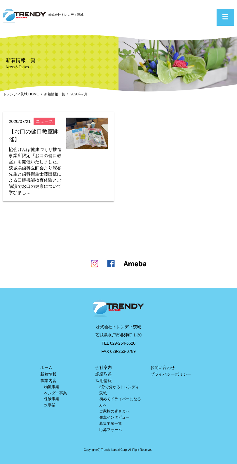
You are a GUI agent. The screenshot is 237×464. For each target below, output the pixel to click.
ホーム (46, 367)
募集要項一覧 (110, 423)
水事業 (49, 405)
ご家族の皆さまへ (114, 411)
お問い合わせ (162, 367)
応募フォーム (110, 429)
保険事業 (51, 399)
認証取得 (103, 374)
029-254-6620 (122, 343)
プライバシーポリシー (170, 374)
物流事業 (51, 387)
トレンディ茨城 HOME (21, 94)
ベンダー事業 (55, 393)
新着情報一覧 (54, 94)
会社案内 (103, 367)
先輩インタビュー (114, 417)
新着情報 (48, 374)
